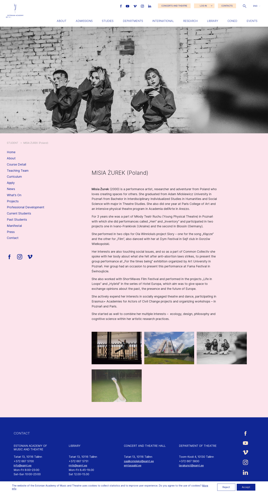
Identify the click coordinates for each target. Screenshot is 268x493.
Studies (107, 21)
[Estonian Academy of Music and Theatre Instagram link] (143, 6)
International (163, 21)
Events (252, 21)
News (11, 189)
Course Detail (16, 164)
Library (212, 21)
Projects (13, 201)
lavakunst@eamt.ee (191, 465)
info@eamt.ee (22, 465)
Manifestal (14, 225)
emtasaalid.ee (132, 465)
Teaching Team (18, 170)
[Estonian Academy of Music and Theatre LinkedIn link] (149, 6)
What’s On (14, 195)
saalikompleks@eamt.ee (139, 461)
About (61, 21)
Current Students (19, 213)
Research (190, 21)
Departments (133, 21)
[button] (244, 6)
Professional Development (25, 207)
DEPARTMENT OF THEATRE (198, 445)
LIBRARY (75, 445)
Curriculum (14, 176)
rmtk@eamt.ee (78, 465)
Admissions (84, 21)
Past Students (17, 219)
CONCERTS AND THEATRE (174, 5)
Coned (232, 21)
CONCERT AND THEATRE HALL (145, 445)
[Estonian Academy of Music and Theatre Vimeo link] (135, 6)
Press (11, 232)
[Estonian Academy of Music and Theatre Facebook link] (121, 6)
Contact (12, 238)
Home (11, 152)
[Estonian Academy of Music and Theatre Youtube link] (128, 6)
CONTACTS (227, 5)
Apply (11, 183)
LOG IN (203, 5)
